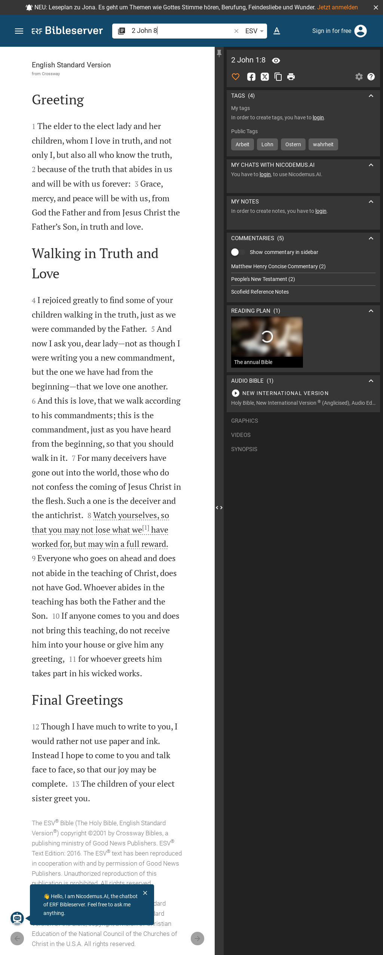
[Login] (360, 31)
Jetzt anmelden (337, 7)
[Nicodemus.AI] (17, 918)
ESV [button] (255, 31)
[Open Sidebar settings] (359, 77)
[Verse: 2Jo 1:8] (276, 61)
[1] (145, 527)
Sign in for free (331, 30)
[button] (376, 7)
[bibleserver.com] (67, 32)
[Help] (371, 77)
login (318, 117)
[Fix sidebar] (219, 53)
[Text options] (276, 31)
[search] (182, 30)
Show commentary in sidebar (284, 252)
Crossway (51, 73)
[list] (303, 279)
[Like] (236, 77)
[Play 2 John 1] (303, 393)
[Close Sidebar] (219, 507)
